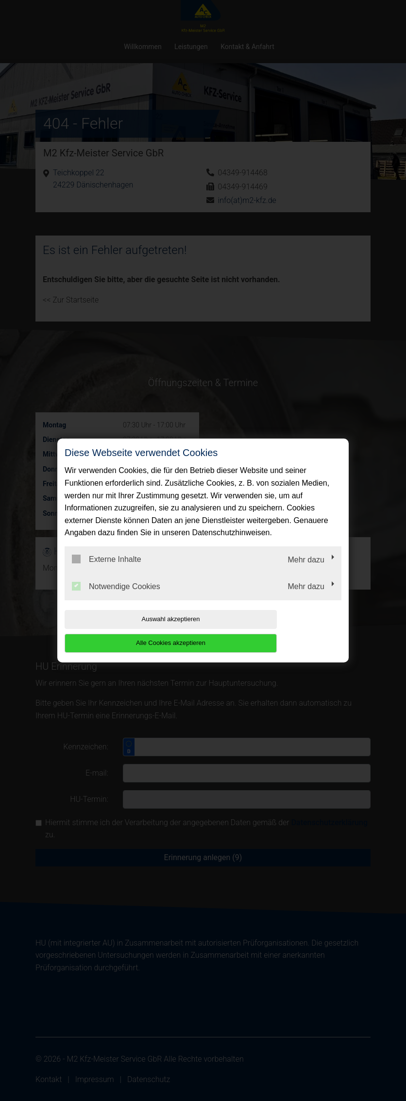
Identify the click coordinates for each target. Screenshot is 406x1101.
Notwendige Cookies (116, 597)
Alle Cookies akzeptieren (279, 630)
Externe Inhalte (106, 571)
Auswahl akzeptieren (127, 630)
